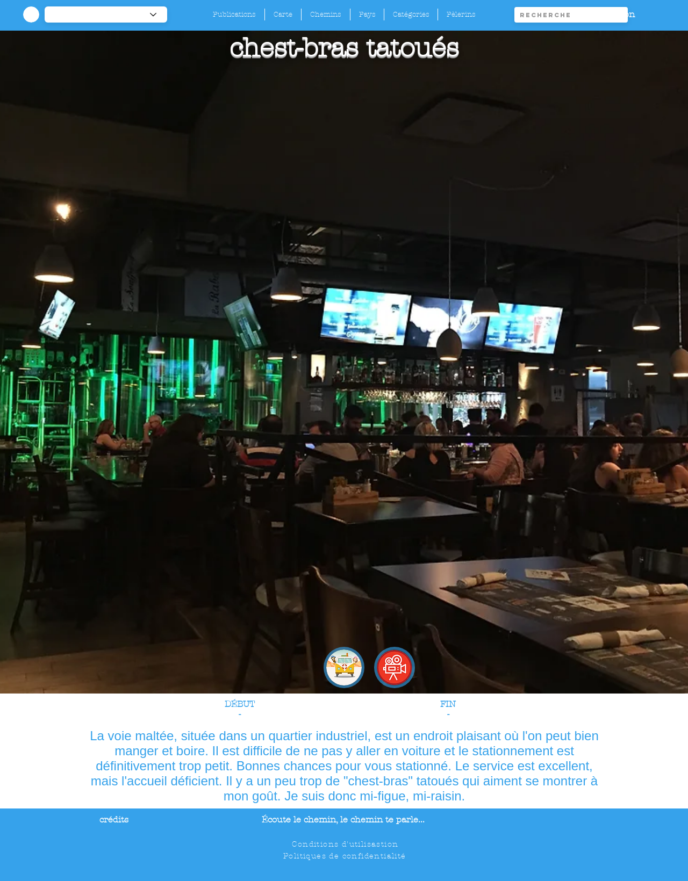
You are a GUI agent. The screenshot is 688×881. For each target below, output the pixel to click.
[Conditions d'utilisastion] (346, 844)
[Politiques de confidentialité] (346, 856)
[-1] (106, 14)
